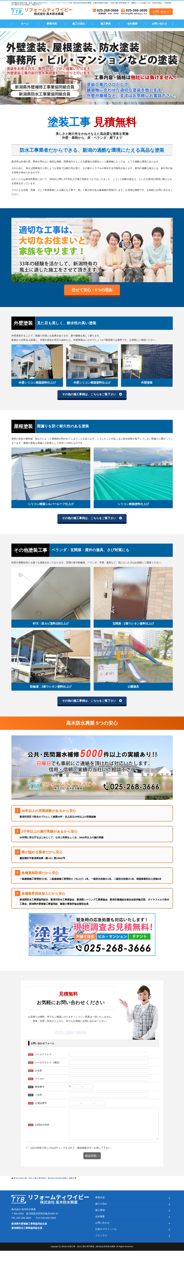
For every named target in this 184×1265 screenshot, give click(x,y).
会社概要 (132, 23)
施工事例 (105, 23)
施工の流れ (78, 23)
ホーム (25, 23)
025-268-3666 (71, 1040)
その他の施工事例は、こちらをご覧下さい (88, 398)
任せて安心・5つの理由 (92, 291)
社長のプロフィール (106, 1243)
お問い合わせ (161, 11)
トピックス (101, 1249)
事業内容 (52, 23)
